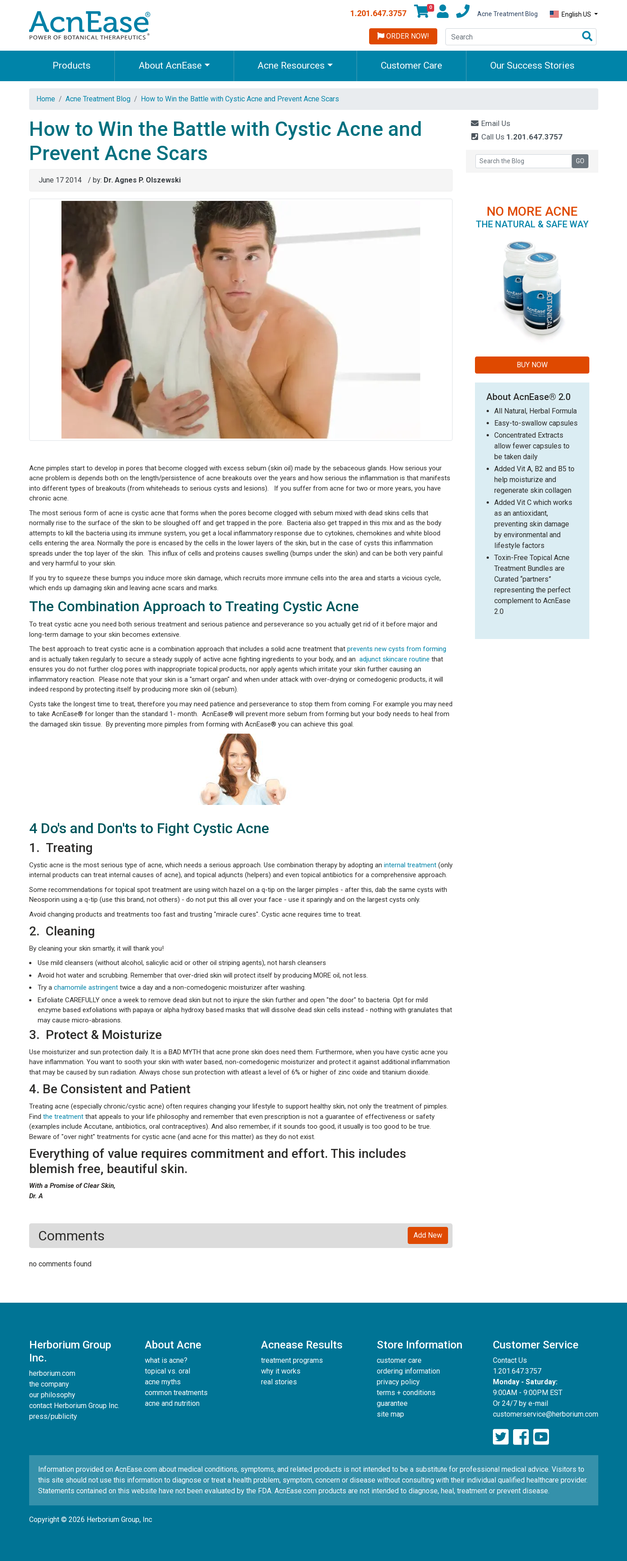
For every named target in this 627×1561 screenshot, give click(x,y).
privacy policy (398, 1382)
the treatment (63, 1117)
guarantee (392, 1403)
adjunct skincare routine (394, 659)
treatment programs (292, 1360)
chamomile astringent (87, 987)
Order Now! (403, 36)
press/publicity (53, 1416)
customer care (399, 1360)
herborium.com (52, 1373)
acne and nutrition (172, 1403)
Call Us (516, 136)
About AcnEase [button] (170, 65)
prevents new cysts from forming (396, 649)
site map (390, 1414)
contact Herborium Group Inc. (74, 1405)
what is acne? (166, 1360)
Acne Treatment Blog (507, 13)
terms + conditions (406, 1392)
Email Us (490, 123)
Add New (428, 1235)
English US (571, 14)
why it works (280, 1371)
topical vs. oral (167, 1371)
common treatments (176, 1392)
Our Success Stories (532, 65)
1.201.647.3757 (378, 13)
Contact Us (510, 1360)
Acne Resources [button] (291, 65)
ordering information (408, 1371)
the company (49, 1384)
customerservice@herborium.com (545, 1414)
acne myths (163, 1382)
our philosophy (52, 1395)
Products (71, 65)
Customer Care (411, 65)
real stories (279, 1382)
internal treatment (410, 865)
